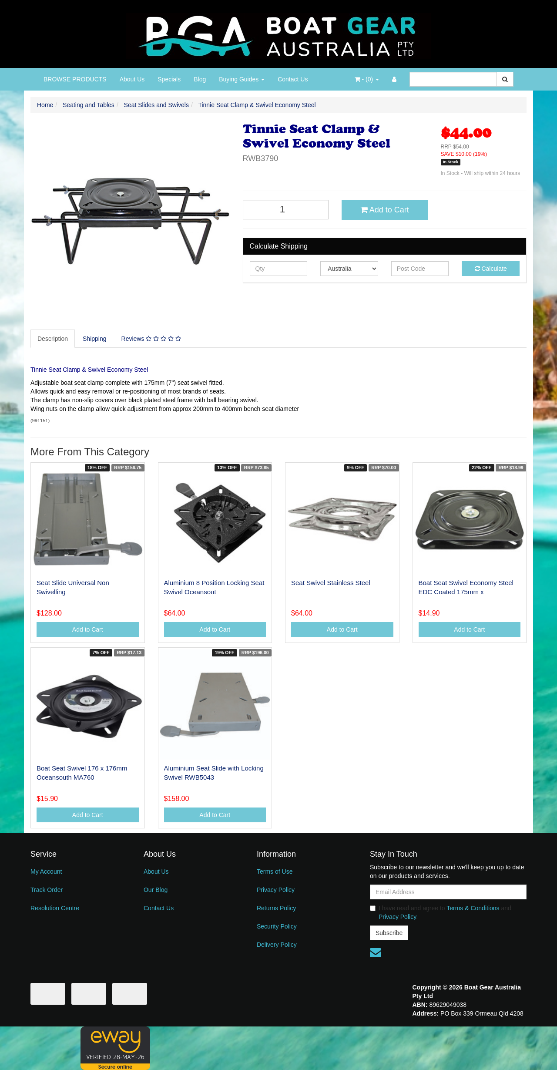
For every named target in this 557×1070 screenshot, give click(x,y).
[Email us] (375, 952)
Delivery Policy (277, 944)
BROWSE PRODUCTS (75, 79)
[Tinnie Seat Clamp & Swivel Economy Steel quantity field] (286, 209)
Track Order (46, 889)
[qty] (279, 268)
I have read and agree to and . (440, 912)
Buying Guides (242, 79)
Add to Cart (384, 209)
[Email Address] (448, 892)
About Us (132, 79)
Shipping (95, 338)
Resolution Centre (54, 908)
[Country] (349, 268)
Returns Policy (276, 908)
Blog (200, 79)
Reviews (151, 338)
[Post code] (420, 268)
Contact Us (293, 79)
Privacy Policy (276, 889)
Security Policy (277, 926)
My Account (46, 871)
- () (367, 79)
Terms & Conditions (472, 908)
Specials (169, 79)
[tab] (53, 339)
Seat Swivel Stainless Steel (330, 582)
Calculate (491, 268)
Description (52, 338)
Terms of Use (274, 871)
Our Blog (156, 889)
